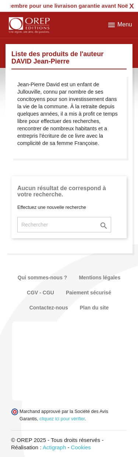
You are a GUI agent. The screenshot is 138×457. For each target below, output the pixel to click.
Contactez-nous (48, 308)
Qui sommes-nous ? (42, 277)
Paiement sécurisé (88, 292)
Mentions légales (99, 277)
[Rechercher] (64, 224)
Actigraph (54, 447)
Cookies (81, 447)
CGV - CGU (40, 292)
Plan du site (94, 308)
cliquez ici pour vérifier (62, 418)
